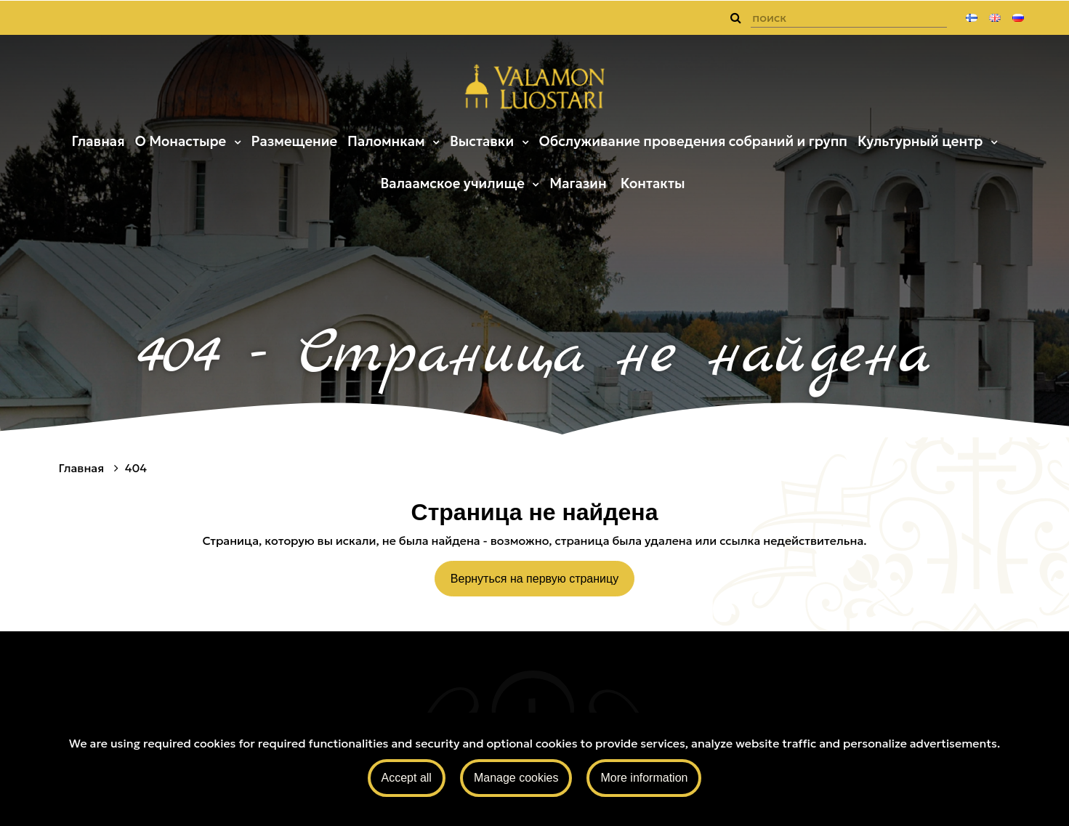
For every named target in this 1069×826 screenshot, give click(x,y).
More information (643, 778)
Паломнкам (387, 141)
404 (136, 468)
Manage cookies (516, 778)
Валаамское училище (454, 183)
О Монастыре (181, 141)
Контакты (653, 183)
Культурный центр (922, 141)
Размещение (294, 141)
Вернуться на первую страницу (534, 578)
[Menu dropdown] (235, 141)
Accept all (407, 778)
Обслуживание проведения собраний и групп (692, 141)
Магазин (578, 183)
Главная (97, 141)
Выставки (483, 141)
